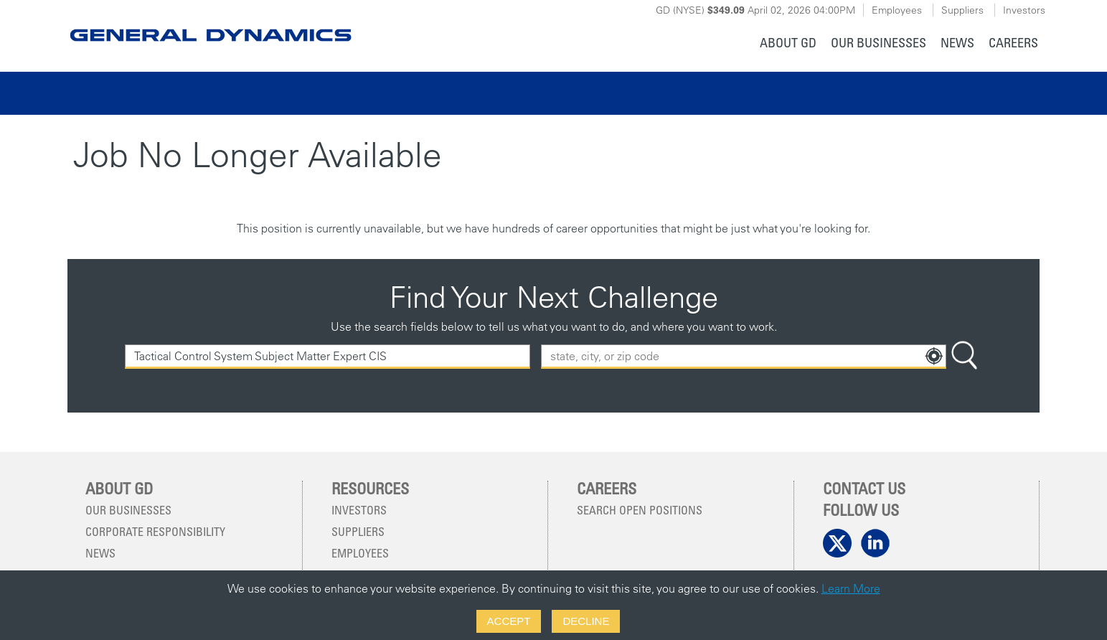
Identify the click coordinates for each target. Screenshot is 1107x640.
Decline (585, 621)
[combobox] (743, 356)
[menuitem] (788, 44)
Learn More (850, 588)
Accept (509, 621)
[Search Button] (964, 357)
